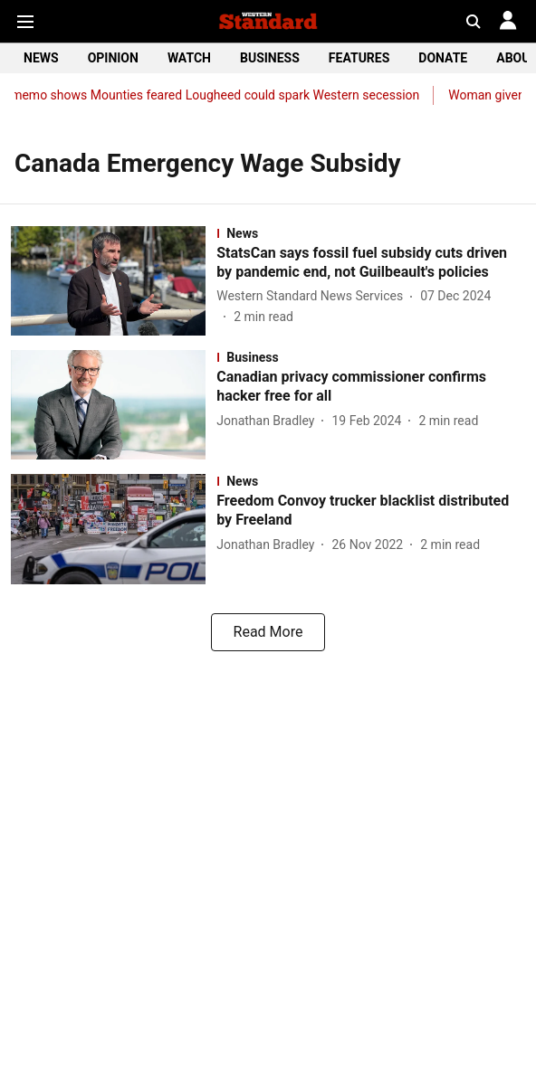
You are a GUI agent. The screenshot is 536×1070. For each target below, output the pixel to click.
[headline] (370, 263)
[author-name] (313, 296)
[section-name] (370, 233)
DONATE (442, 58)
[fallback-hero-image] (113, 281)
